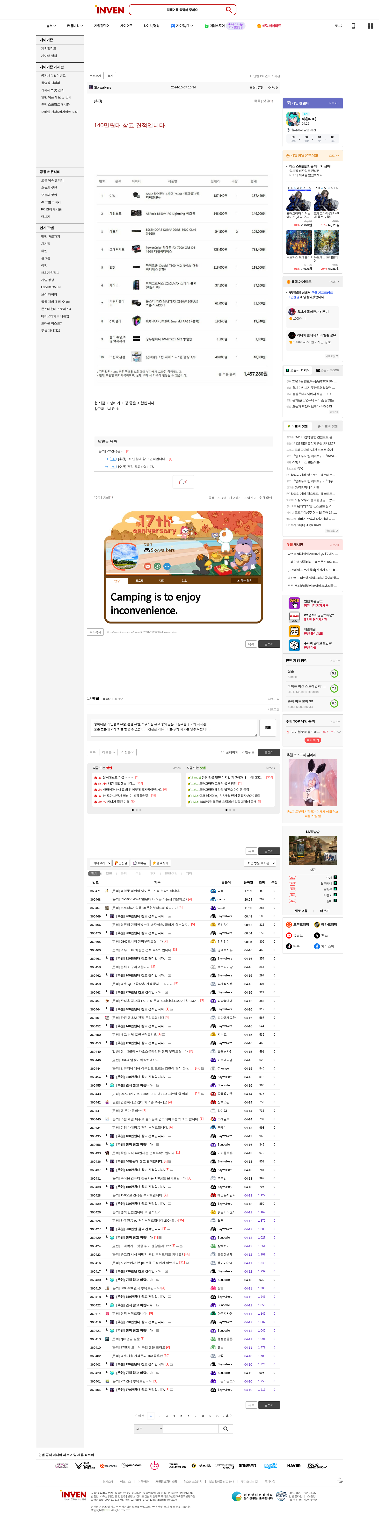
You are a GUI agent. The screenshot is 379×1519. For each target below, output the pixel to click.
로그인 (339, 26)
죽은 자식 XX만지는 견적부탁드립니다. (143, 1153)
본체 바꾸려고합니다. (131, 967)
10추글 (142, 863)
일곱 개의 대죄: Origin (55, 301)
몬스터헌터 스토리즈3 (56, 308)
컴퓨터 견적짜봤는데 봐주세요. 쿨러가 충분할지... (151, 924)
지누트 (222, 1034)
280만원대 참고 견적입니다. (140, 933)
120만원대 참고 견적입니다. (140, 1043)
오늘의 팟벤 (49, 194)
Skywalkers (100, 87)
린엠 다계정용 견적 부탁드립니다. (140, 1127)
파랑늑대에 (225, 1001)
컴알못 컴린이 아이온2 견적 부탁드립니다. (146, 891)
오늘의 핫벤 (49, 187)
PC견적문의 (114, 451)
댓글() (268, 101)
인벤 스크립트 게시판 (55, 104)
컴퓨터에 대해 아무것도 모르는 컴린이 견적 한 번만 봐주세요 (159, 1068)
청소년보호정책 (192, 1481)
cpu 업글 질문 (126, 1339)
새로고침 (274, 699)
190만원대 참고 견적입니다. (140, 1364)
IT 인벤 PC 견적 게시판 (265, 76)
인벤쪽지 (147, 566)
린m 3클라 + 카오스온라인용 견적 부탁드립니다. (150, 1051)
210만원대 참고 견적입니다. (140, 958)
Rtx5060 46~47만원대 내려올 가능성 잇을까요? (149, 899)
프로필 (140, 581)
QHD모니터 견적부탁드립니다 (137, 941)
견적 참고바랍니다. (136, 466)
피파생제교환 (227, 1017)
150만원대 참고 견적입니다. (140, 1187)
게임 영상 (47, 279)
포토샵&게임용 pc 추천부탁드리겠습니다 (145, 908)
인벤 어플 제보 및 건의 (56, 97)
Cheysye (223, 1068)
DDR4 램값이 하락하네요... (135, 1060)
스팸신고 (250, 497)
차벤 (44, 250)
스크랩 (221, 497)
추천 (138, 873)
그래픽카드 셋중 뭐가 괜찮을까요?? (141, 1246)
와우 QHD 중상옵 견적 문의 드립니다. (143, 984)
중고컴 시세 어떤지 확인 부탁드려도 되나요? (147, 1254)
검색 (226, 1428)
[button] (133, 810)
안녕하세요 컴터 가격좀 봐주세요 (139, 1102)
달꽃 (221, 1220)
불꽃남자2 (224, 1051)
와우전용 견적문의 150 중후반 (137, 1356)
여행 (44, 265)
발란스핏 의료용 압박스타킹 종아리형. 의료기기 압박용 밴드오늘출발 (313, 578)
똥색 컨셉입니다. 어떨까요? (136, 1212)
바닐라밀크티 (227, 1381)
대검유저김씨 (227, 1195)
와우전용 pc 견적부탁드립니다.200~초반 (145, 1220)
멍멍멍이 (224, 941)
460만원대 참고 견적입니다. (140, 1009)
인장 (117, 581)
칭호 (184, 581)
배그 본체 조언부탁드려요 (134, 1034)
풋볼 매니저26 (50, 330)
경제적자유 (225, 950)
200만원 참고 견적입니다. (139, 1229)
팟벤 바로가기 (50, 236)
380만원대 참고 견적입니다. (140, 1296)
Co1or (222, 908)
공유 (211, 497)
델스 (221, 1347)
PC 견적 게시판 (51, 209)
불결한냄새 (225, 1254)
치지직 (45, 243)
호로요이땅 (225, 967)
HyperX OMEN (50, 287)
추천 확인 (265, 497)
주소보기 (95, 76)
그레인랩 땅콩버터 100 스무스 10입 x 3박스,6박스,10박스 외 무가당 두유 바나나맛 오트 (313, 562)
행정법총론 (225, 1339)
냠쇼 (221, 891)
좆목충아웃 (225, 1094)
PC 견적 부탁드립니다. (132, 1381)
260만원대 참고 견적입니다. (140, 916)
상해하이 (224, 1246)
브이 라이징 (49, 294)
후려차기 (224, 924)
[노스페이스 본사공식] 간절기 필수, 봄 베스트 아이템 (313, 570)
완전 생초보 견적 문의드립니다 (138, 1017)
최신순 (118, 699)
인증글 (122, 863)
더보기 (167, 566)
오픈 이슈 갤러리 (52, 180)
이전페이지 (230, 752)
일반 (109, 873)
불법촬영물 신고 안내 (221, 1481)
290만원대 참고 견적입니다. (140, 1322)
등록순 (106, 699)
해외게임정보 (50, 272)
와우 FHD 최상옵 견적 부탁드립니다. (142, 950)
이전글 (126, 752)
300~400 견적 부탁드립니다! (136, 1288)
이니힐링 (157, 566)
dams (221, 899)
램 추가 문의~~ (127, 1110)
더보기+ (177, 768)
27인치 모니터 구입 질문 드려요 (138, 1347)
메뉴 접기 (244, 580)
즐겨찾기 (162, 863)
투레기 (222, 1127)
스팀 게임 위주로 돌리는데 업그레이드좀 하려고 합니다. (155, 1119)
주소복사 (95, 632)
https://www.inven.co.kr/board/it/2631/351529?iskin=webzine (141, 632)
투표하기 (312, 740)
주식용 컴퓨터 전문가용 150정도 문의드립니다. (149, 1178)
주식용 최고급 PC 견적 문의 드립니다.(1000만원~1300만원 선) (160, 1001)
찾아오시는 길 (249, 1481)
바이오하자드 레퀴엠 (55, 316)
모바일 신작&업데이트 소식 (59, 111)
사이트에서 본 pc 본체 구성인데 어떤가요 (145, 1263)
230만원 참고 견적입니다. (139, 1271)
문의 (124, 873)
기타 (189, 873)
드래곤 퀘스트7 (51, 323)
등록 (268, 728)
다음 (226, 1416)
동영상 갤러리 (50, 82)
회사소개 (108, 1481)
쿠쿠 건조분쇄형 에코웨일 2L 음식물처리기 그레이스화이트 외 (313, 586)
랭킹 (162, 581)
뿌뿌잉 (222, 1178)
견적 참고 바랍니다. (134, 1085)
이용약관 (143, 1481)
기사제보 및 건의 (52, 90)
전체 (94, 873)
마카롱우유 (225, 1153)
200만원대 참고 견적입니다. (140, 975)
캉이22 (222, 1110)
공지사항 (269, 1481)
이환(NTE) (309, 119)
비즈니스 (125, 1481)
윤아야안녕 (225, 1263)
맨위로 (250, 752)
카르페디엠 (225, 1060)
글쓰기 (269, 851)
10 (217, 1416)
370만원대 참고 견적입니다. (140, 1389)
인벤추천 (171, 873)
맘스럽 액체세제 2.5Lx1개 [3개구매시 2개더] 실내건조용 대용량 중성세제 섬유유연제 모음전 (313, 554)
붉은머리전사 (227, 1212)
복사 (110, 76)
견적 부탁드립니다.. (130, 1313)
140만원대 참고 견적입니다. (140, 1026)
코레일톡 (224, 1119)
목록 (257, 101)
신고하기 (235, 497)
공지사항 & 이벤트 (53, 75)
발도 (221, 1288)
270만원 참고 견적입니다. (139, 992)
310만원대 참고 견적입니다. (140, 1077)
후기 (153, 873)
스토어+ (334, 155)
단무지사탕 (225, 1313)
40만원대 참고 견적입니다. (139, 1161)
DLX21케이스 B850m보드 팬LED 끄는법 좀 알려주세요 (155, 1094)
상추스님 (224, 1102)
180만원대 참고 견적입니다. (140, 1136)
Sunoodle (224, 1085)
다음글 (107, 752)
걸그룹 (45, 258)
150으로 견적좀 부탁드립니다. (137, 1195)
